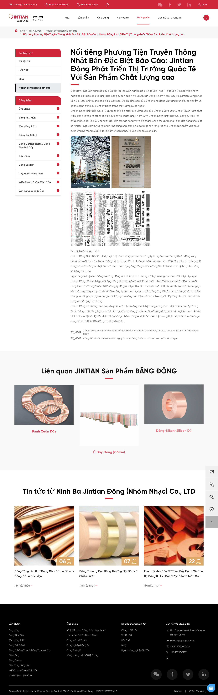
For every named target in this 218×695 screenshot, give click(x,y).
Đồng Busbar (26, 164)
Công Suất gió (73, 650)
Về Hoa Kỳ (123, 17)
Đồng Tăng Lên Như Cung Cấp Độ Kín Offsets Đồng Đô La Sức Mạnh (44, 573)
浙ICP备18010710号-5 (106, 691)
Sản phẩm (83, 17)
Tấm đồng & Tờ (27, 126)
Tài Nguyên (143, 17)
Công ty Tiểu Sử (129, 630)
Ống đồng (24, 108)
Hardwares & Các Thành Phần (81, 635)
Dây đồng (24, 156)
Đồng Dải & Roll (28, 135)
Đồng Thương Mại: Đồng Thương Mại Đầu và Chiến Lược (108, 573)
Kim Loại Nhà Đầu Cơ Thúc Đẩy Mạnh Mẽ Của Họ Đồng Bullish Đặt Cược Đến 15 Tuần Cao (173, 573)
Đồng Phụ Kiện (27, 117)
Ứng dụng (103, 17)
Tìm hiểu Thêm (23, 585)
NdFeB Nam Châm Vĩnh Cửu (35, 182)
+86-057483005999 (58, 4)
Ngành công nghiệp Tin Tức (61, 30)
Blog (21, 79)
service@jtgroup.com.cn (25, 4)
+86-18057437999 (89, 4)
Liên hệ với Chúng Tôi (170, 17)
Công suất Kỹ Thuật (76, 640)
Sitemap (178, 691)
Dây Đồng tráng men (31, 173)
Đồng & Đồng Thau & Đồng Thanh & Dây (34, 145)
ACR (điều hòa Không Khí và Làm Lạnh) (86, 630)
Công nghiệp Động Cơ (78, 645)
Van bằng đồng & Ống (31, 190)
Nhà (67, 17)
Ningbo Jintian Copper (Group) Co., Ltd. (42, 691)
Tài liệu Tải (24, 61)
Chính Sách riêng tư (199, 691)
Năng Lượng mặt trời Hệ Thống (82, 655)
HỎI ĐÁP (24, 70)
